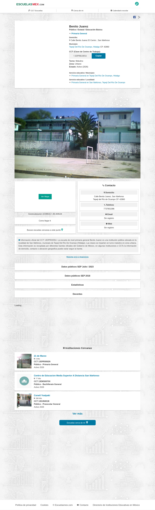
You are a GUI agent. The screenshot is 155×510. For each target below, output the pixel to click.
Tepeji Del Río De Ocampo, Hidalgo (84, 47)
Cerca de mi (77, 10)
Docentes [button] (77, 294)
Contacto (82, 505)
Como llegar (45, 221)
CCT (35, 10)
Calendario (119, 10)
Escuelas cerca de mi (77, 422)
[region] (42, 44)
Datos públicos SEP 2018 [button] (77, 276)
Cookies (44, 505)
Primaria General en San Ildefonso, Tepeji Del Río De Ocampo (97, 82)
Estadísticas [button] (77, 285)
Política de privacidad (25, 505)
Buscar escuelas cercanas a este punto (45, 229)
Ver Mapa (45, 197)
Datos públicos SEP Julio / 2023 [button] (77, 267)
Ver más (78, 413)
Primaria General (78, 34)
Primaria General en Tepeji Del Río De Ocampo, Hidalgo (94, 76)
